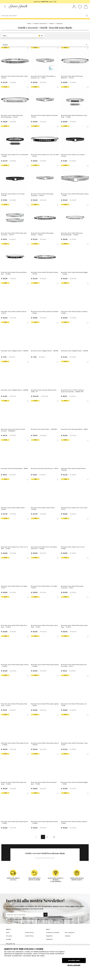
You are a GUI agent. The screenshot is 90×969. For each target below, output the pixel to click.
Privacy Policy (18, 923)
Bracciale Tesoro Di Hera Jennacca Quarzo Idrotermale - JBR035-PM (72, 394)
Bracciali (59, 27)
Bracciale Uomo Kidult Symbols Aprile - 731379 (14, 316)
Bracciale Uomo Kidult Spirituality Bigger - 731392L (74, 277)
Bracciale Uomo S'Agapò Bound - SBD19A (74, 354)
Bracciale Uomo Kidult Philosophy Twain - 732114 (75, 747)
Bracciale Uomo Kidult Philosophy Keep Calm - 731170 (14, 708)
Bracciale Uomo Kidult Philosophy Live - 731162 (74, 708)
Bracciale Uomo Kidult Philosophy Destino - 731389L (45, 669)
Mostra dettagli (74, 965)
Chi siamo (9, 939)
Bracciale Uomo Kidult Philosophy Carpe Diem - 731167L (74, 630)
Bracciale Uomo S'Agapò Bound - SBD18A (14, 354)
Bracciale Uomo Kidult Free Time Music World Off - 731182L (44, 551)
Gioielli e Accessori (40, 27)
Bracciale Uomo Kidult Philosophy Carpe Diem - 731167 (44, 630)
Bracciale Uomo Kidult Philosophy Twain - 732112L (15, 80)
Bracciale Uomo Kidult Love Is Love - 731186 (73, 551)
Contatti (8, 943)
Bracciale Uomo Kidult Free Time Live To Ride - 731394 (14, 551)
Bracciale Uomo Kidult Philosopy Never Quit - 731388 (44, 787)
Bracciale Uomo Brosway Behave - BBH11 (74, 433)
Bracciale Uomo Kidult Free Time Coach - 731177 (74, 512)
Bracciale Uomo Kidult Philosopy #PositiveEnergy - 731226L (72, 237)
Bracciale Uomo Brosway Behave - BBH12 (14, 472)
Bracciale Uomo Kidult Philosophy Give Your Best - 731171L (14, 237)
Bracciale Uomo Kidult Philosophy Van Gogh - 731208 (13, 787)
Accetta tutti (74, 960)
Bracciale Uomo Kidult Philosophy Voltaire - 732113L (42, 237)
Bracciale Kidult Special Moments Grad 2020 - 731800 (74, 120)
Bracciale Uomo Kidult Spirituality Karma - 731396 (14, 826)
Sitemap (67, 939)
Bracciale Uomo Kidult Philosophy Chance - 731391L (15, 669)
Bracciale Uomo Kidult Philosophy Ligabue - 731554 (45, 708)
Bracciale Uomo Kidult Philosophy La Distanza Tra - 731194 (43, 80)
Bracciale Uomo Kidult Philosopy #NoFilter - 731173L (72, 80)
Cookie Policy (29, 939)
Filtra (23, 39)
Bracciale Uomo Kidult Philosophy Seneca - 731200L (45, 747)
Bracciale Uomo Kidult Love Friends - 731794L (13, 198)
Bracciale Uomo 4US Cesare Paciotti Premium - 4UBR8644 (13, 433)
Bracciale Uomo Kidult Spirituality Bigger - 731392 (74, 787)
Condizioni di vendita (52, 936)
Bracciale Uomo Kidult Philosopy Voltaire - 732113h (44, 277)
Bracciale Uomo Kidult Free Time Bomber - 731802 (14, 159)
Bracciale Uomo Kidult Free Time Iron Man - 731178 (45, 159)
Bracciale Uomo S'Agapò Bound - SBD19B (14, 394)
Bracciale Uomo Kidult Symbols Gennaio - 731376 (45, 120)
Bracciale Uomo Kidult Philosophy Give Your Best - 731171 (74, 669)
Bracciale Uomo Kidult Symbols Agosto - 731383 (74, 826)
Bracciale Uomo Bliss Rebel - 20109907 (44, 433)
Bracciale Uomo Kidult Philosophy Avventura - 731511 (72, 590)
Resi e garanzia (69, 936)
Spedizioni (49, 943)
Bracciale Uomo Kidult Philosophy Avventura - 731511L (42, 198)
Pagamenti (49, 939)
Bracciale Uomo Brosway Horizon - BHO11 (44, 472)
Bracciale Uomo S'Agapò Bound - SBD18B (44, 354)
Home (29, 27)
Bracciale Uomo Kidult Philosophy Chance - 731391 (75, 198)
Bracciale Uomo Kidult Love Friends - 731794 (73, 159)
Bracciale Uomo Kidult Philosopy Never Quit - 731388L (14, 277)
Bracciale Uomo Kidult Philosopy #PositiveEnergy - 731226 (12, 120)
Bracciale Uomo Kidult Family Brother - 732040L (74, 473)
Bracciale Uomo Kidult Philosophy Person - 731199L (15, 747)
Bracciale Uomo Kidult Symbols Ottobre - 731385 (75, 316)
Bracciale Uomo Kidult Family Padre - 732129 (13, 512)
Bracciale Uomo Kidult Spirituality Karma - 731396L (44, 826)
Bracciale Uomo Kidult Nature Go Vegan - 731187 (14, 590)
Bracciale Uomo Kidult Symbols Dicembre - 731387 (44, 316)
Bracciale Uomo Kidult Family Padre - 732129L (43, 512)
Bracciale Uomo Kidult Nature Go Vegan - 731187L (44, 590)
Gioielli (51, 27)
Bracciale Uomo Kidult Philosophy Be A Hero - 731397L (14, 630)
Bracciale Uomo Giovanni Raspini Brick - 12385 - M (44, 394)
